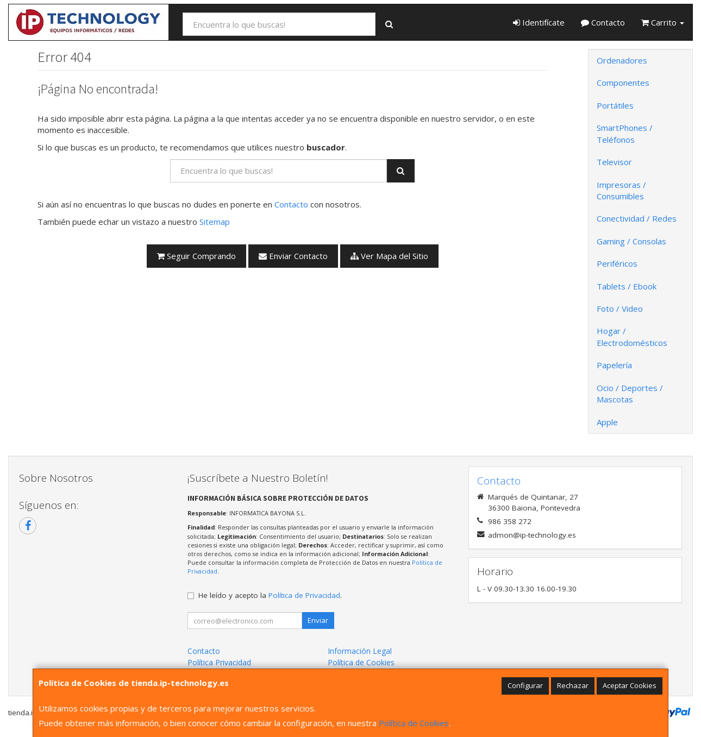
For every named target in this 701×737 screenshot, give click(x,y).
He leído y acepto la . (270, 595)
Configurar (525, 685)
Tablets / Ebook (626, 286)
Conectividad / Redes (637, 218)
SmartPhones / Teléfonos (625, 133)
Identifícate (539, 22)
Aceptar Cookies (629, 685)
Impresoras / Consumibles (621, 190)
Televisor (614, 161)
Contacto (603, 22)
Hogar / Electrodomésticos (632, 336)
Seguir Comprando (196, 255)
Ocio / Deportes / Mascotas (630, 393)
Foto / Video (620, 308)
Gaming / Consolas (631, 241)
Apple (607, 422)
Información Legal (360, 651)
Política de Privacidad (304, 595)
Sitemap (214, 221)
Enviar (318, 620)
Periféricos (617, 263)
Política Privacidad (219, 662)
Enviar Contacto (293, 255)
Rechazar (573, 685)
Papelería (614, 365)
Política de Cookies (414, 722)
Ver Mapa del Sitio (389, 255)
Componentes (623, 82)
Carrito (662, 22)
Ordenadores (622, 60)
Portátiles (615, 105)
